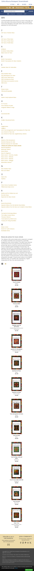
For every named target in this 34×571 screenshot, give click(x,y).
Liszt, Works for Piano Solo (7, 132)
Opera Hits (4, 177)
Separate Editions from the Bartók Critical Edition (13, 205)
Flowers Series (4, 89)
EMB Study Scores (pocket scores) (9, 81)
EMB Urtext (4, 83)
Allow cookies (29, 569)
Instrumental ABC (5, 113)
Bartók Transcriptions (6, 59)
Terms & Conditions (11, 556)
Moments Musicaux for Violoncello (9, 143)
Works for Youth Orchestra (7, 229)
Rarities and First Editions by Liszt (9, 193)
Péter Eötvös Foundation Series (9, 185)
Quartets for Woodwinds (16, 349)
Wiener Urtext (4, 227)
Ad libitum (3, 49)
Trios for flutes (16, 435)
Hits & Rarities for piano (7, 105)
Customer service (6, 554)
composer (12, 14)
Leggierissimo (4, 126)
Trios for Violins (16, 303)
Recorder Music (5, 195)
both (25, 14)
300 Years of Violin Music (7, 42)
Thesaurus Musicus (6, 217)
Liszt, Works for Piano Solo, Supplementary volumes (14, 133)
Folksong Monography (6, 91)
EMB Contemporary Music (7, 79)
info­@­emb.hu (26, 554)
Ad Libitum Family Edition (7, 51)
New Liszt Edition (5, 170)
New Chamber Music (6, 168)
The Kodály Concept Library (8, 215)
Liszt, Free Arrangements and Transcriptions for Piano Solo (15, 130)
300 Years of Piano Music (7, 41)
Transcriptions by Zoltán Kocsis (9, 218)
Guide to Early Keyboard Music (8, 97)
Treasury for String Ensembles (8, 220)
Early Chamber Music (6, 73)
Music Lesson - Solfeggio (7, 160)
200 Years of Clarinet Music (8, 32)
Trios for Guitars (16, 282)
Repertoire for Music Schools (8, 197)
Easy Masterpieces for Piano (8, 75)
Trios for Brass (16, 501)
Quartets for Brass (16, 392)
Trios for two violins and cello (16, 479)
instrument (19, 14)
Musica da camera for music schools (11, 145)
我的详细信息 (20, 7)
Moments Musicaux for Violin (8, 142)
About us (4, 556)
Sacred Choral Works (6, 203)
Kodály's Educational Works (8, 120)
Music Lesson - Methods (7, 156)
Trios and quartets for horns (16, 414)
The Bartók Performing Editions (9, 213)
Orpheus (3, 178)
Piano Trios (16, 523)
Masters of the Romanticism (8, 140)
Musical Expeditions (6, 147)
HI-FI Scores (4, 103)
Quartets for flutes (16, 370)
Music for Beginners (6, 153)
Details (16, 568)
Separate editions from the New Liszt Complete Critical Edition (16, 207)
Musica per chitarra (5, 149)
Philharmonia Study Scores (7, 187)
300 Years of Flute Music (7, 39)
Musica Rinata (4, 151)
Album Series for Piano (6, 52)
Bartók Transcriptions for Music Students (11, 61)
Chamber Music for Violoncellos (8, 67)
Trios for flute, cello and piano (16, 457)
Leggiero (3, 128)
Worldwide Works (5, 230)
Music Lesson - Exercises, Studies (9, 155)
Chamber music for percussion (16, 326)
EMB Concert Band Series (7, 77)
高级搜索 (31, 11)
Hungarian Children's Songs (7, 107)
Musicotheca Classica (6, 162)
